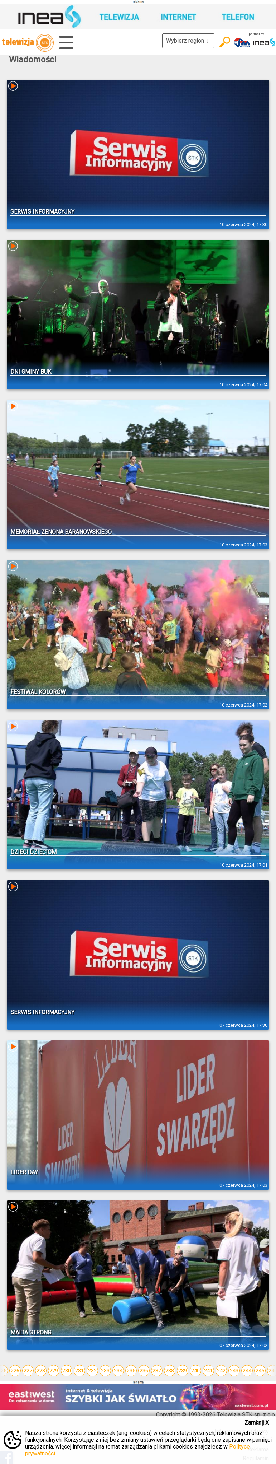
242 (221, 1370)
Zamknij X (256, 1422)
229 (53, 1370)
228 (41, 1370)
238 (169, 1370)
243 (234, 1370)
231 (79, 1370)
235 (131, 1370)
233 (105, 1370)
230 (66, 1370)
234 (118, 1370)
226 (15, 1370)
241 (208, 1370)
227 (28, 1370)
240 (195, 1370)
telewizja (28, 43)
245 (260, 1370)
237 (156, 1370)
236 (144, 1370)
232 (92, 1370)
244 (247, 1370)
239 (182, 1370)
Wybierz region (188, 40)
